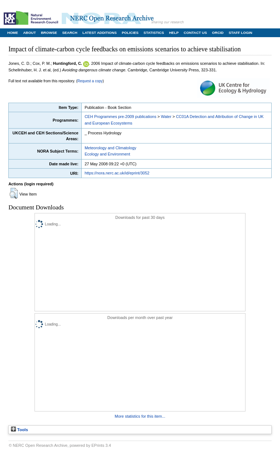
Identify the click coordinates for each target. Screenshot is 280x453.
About (29, 33)
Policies (130, 33)
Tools (19, 430)
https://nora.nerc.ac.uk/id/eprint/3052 (117, 173)
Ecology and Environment (107, 154)
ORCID (218, 33)
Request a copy (90, 81)
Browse (49, 33)
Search (69, 33)
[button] (13, 193)
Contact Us (195, 33)
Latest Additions (99, 33)
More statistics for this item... (140, 416)
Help (173, 33)
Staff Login (240, 33)
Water (166, 116)
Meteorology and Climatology (110, 148)
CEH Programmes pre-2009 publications (120, 116)
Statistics (153, 33)
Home (12, 33)
